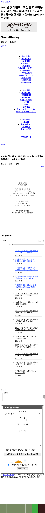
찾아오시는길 (9, 508)
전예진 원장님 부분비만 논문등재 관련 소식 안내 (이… (26, 277)
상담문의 (22, 508)
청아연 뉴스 (26, 82)
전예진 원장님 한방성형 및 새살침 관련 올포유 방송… (26, 286)
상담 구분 (22, 411)
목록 (42, 166)
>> (10, 390)
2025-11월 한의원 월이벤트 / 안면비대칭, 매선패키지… (26, 354)
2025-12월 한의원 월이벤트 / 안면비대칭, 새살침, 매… (26, 346)
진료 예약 (29, 508)
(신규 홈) (26, 109)
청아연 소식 (26, 78)
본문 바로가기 (6, 2)
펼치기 (3, 46)
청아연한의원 (8, 477)
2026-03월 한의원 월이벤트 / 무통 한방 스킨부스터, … (26, 312)
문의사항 (22, 431)
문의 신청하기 (22, 471)
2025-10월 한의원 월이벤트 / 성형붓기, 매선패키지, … (26, 363)
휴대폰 (22, 418)
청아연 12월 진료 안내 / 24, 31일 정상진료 (26, 337)
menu (3, 144)
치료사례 (16, 508)
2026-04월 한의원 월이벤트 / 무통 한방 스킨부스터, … (26, 251)
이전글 (4, 149)
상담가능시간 (22, 424)
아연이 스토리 (26, 73)
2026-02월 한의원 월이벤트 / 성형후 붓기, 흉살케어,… (26, 320)
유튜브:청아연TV (26, 75)
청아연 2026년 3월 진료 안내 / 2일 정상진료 (26, 303)
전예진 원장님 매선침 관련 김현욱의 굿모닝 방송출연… (26, 269)
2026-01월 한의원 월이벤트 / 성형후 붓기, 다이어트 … (26, 329)
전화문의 (3, 508)
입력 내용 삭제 (41, 396)
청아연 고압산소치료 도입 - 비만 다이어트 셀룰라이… (26, 260)
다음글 (40, 149)
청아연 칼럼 (26, 80)
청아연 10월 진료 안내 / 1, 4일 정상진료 (26, 372)
